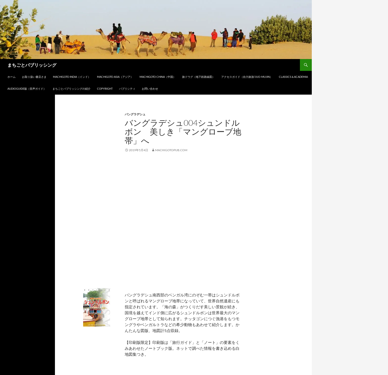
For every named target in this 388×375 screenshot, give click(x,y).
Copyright (105, 88)
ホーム (11, 76)
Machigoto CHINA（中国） (158, 76)
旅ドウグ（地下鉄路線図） (198, 76)
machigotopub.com (171, 150)
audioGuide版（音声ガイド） (26, 88)
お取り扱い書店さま (34, 76)
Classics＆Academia (293, 76)
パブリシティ (127, 88)
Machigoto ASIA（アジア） (115, 76)
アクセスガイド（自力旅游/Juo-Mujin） (246, 76)
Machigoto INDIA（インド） (72, 76)
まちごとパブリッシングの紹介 (71, 88)
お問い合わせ (150, 88)
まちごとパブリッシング (31, 65)
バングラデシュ (135, 114)
